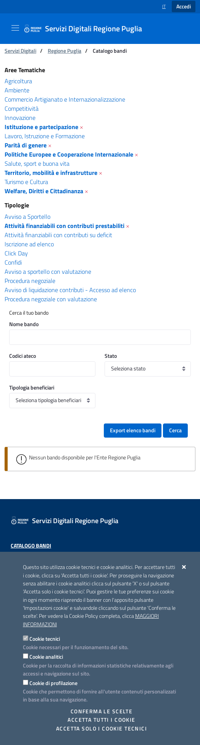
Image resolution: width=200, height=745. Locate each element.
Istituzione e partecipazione (41, 126)
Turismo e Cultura (26, 181)
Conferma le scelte (102, 711)
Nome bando (24, 324)
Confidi (13, 262)
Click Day (16, 253)
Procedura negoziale (30, 280)
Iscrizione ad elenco (29, 244)
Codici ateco (22, 356)
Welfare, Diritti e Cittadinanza (44, 191)
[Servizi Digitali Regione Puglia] (87, 28)
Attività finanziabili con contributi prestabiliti (64, 225)
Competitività (22, 108)
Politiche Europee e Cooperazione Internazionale (69, 154)
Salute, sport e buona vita (37, 163)
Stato (111, 356)
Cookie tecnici (44, 639)
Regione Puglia (64, 51)
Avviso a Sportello (27, 216)
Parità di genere (26, 145)
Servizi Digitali (20, 51)
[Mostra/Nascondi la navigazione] (15, 27)
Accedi (183, 6)
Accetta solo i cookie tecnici (101, 728)
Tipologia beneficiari (31, 387)
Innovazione (20, 117)
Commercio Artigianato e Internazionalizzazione (65, 99)
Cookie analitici (46, 657)
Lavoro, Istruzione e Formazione (45, 136)
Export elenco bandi (132, 430)
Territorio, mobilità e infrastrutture (51, 172)
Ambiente (17, 90)
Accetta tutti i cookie (101, 719)
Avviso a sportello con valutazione (48, 271)
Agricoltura (18, 81)
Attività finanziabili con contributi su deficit (58, 234)
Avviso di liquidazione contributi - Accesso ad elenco (70, 289)
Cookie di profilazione (53, 683)
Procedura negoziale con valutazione (51, 299)
